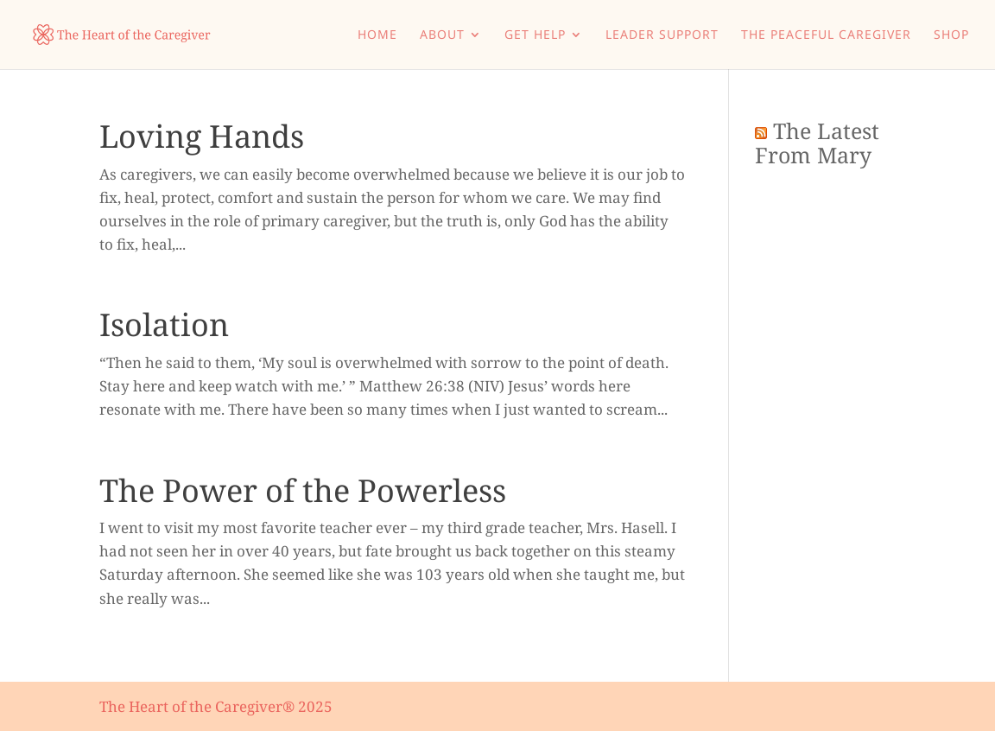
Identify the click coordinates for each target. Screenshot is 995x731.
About (442, 35)
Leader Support (662, 35)
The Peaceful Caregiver (826, 35)
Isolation (164, 324)
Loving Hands (201, 136)
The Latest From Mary (817, 142)
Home (377, 35)
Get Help (535, 35)
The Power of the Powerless (302, 490)
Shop (951, 35)
